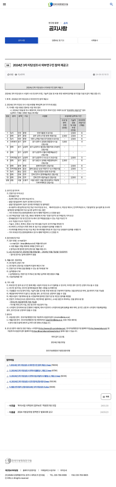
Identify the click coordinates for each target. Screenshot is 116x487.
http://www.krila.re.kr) (98, 328)
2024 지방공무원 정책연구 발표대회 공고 (35, 412)
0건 (10, 74)
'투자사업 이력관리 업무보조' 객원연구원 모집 (37, 405)
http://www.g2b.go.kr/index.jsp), (52, 328)
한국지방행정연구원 (58, 4)
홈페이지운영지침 (29, 470)
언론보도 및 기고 (58, 40)
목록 (106, 397)
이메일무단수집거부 (48, 470)
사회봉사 (94, 40)
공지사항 (21, 40)
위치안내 (63, 470)
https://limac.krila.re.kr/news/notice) (46, 331)
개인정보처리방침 (11, 470)
